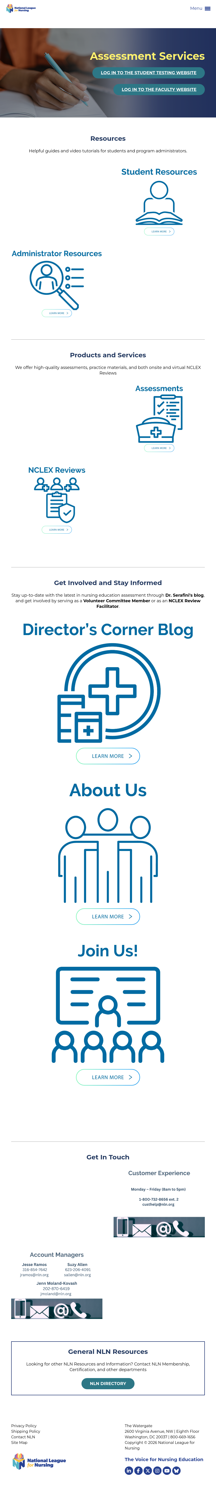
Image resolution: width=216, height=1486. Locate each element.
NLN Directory (108, 1383)
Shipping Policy (25, 1431)
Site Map (19, 1442)
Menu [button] (200, 8)
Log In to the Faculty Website (159, 89)
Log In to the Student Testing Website (148, 72)
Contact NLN (23, 1437)
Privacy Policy (24, 1426)
